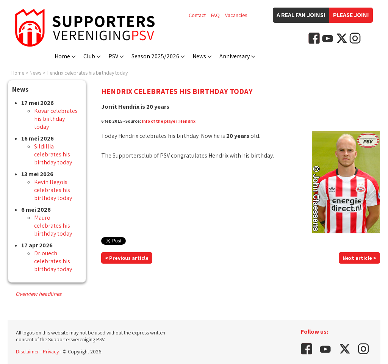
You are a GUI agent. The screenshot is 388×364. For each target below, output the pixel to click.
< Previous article (127, 258)
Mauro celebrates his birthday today (53, 225)
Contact (197, 15)
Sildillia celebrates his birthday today (53, 154)
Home (62, 56)
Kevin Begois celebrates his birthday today (53, 190)
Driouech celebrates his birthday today (53, 261)
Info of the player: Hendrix (169, 121)
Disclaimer (27, 351)
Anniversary (234, 56)
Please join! (351, 15)
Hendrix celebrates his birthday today (87, 72)
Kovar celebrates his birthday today (56, 119)
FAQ (215, 15)
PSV (113, 56)
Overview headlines (38, 293)
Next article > (359, 258)
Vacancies (236, 15)
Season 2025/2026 (155, 56)
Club (89, 56)
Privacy (51, 351)
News (199, 56)
